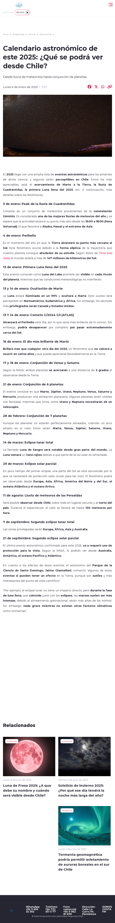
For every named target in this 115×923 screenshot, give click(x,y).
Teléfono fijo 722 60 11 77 (51, 909)
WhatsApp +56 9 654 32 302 (33, 909)
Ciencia (31, 34)
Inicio (6, 34)
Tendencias (18, 34)
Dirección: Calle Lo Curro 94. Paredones (89, 910)
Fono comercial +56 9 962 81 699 (69, 910)
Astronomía (45, 34)
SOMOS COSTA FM (107, 909)
